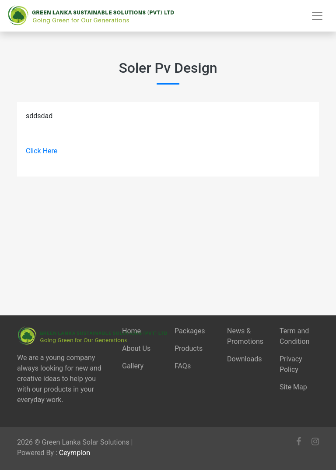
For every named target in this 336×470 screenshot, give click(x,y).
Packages (190, 331)
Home (131, 331)
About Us (136, 348)
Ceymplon (74, 453)
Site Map (293, 387)
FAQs (183, 366)
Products (189, 348)
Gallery (133, 366)
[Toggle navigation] (317, 15)
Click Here (41, 151)
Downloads (244, 359)
